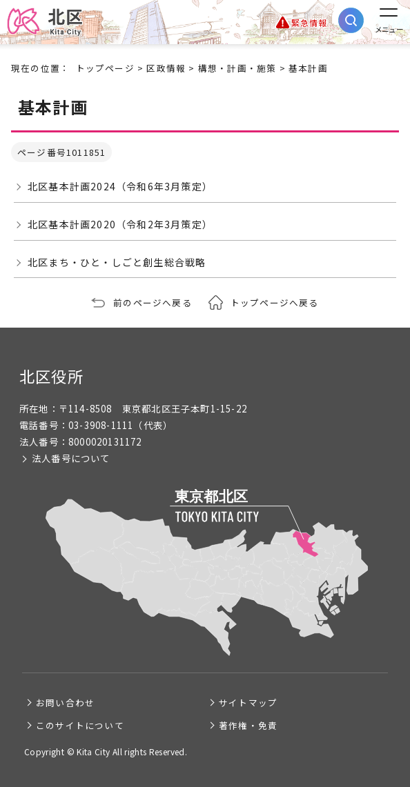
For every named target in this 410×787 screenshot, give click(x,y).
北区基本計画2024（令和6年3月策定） (120, 186)
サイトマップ (248, 702)
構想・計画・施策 (237, 67)
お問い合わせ (65, 702)
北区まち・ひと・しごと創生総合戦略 (117, 262)
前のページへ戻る (152, 302)
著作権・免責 (248, 725)
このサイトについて (80, 725)
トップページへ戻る (275, 302)
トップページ (105, 67)
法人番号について (71, 458)
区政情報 (166, 67)
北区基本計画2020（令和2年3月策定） (120, 224)
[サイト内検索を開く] (351, 20)
